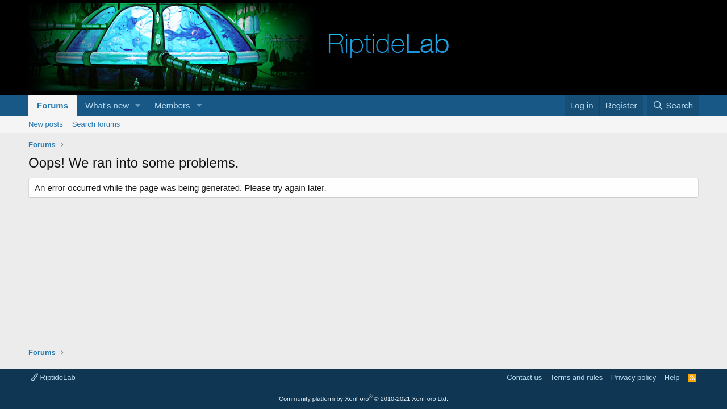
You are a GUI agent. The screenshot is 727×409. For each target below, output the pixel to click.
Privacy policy (633, 377)
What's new (107, 105)
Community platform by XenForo (363, 398)
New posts (45, 124)
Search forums (96, 124)
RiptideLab (53, 377)
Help (672, 377)
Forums (52, 105)
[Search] (673, 105)
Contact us (524, 377)
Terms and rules (576, 377)
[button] (138, 105)
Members (172, 105)
